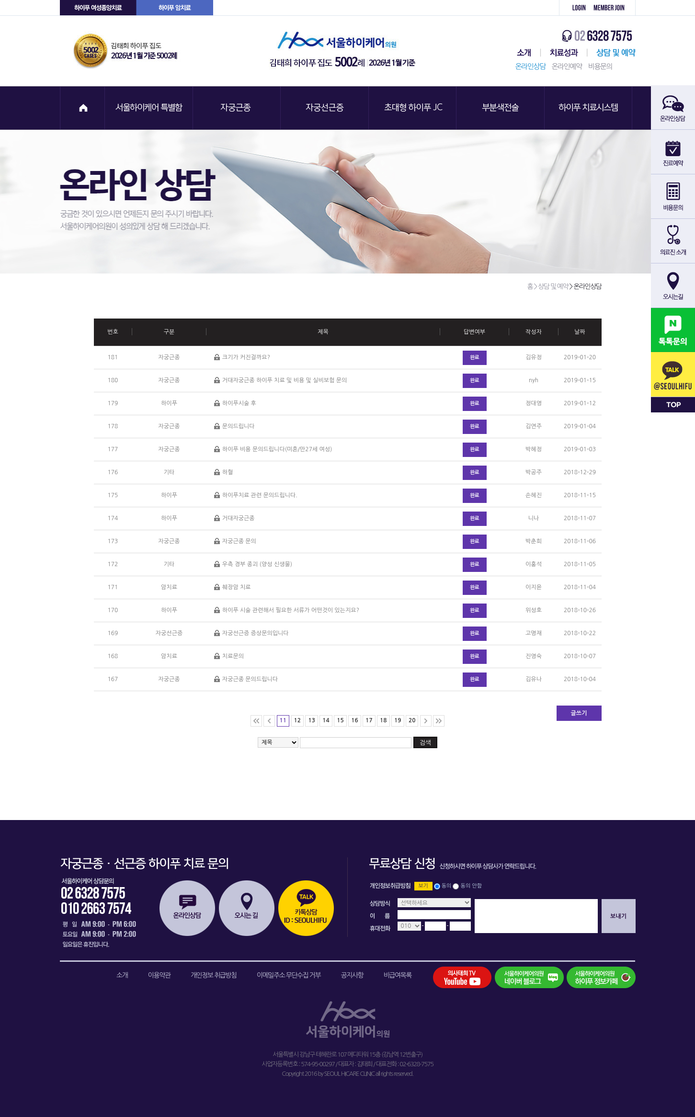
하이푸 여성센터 (98, 8)
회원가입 (612, 8)
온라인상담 (530, 66)
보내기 (618, 916)
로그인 (573, 8)
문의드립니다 (234, 426)
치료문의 (229, 656)
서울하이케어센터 (522, 52)
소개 (121, 975)
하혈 (223, 472)
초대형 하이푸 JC (413, 108)
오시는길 (246, 908)
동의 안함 (471, 886)
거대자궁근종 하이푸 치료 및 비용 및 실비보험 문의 (280, 380)
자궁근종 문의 (235, 541)
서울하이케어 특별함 (149, 108)
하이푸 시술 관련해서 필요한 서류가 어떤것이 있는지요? (287, 610)
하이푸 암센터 (175, 8)
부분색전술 (501, 108)
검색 (425, 743)
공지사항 (352, 975)
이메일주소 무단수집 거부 (288, 975)
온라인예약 (567, 66)
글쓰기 (579, 713)
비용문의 (600, 66)
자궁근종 (237, 108)
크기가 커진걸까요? (242, 357)
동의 (447, 886)
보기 (423, 886)
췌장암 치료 (232, 587)
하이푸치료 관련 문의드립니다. (255, 495)
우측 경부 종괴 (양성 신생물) (253, 564)
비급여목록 (397, 975)
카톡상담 (306, 908)
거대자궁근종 (234, 518)
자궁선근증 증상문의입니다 (251, 633)
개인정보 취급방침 (214, 975)
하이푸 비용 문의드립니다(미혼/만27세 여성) (273, 449)
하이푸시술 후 (235, 403)
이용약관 (159, 975)
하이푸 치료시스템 (590, 108)
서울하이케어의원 (345, 51)
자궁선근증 (325, 108)
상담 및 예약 (611, 52)
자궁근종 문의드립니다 (246, 679)
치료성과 (564, 52)
